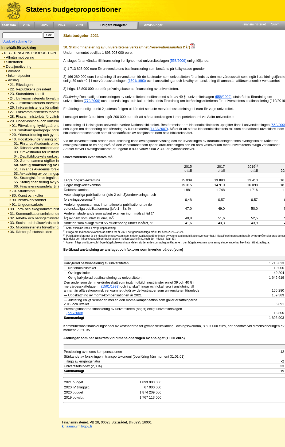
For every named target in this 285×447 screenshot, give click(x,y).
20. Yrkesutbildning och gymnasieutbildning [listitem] (44, 135)
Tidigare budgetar (113, 25)
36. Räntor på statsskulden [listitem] (29, 232)
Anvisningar (153, 25)
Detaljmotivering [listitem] (17, 66)
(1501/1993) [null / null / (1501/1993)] (110, 286)
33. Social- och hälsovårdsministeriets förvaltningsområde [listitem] (54, 223)
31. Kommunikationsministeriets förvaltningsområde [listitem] (49, 214)
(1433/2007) (159, 129)
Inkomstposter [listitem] (17, 76)
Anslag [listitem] (12, 80)
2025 (44, 25)
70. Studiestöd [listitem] (21, 191)
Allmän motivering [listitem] (18, 57)
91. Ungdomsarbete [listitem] (26, 205)
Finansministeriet (253, 24)
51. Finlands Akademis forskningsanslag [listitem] (44, 169)
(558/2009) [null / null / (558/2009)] (75, 313)
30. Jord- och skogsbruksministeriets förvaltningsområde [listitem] (53, 209)
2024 (61, 25)
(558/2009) (178, 61)
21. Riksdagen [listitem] (20, 85)
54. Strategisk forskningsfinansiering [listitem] (41, 178)
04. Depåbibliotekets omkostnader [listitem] (39, 156)
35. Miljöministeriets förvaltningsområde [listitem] (39, 227)
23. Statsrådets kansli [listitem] (25, 94)
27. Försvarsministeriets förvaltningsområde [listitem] (43, 112)
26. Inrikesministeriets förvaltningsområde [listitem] (41, 107)
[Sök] (22, 35)
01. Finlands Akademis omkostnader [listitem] (41, 144)
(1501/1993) (136, 81)
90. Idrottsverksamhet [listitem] (27, 200)
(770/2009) (92, 101)
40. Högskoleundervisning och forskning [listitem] (42, 139)
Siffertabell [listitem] (13, 62)
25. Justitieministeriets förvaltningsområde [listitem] (41, 103)
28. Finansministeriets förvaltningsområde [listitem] (41, 116)
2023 (79, 25)
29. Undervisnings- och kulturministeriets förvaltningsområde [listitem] (56, 121)
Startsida (8, 25)
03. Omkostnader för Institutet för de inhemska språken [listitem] (56, 152)
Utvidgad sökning (14, 41)
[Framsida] (11, 10)
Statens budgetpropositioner (73, 9)
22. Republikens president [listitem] (29, 89)
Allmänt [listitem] (12, 71)
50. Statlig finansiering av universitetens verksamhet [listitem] (57, 165)
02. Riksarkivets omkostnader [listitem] (36, 148)
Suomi (275, 24)
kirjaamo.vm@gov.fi (77, 426)
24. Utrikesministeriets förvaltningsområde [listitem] (41, 98)
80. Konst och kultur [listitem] (26, 195)
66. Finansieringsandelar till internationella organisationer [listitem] (57, 186)
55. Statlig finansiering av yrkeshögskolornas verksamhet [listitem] (57, 182)
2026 (26, 25)
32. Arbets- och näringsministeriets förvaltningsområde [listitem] (51, 218)
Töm (31, 41)
